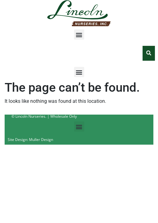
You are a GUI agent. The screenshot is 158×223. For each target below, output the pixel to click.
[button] (79, 34)
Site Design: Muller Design (30, 139)
